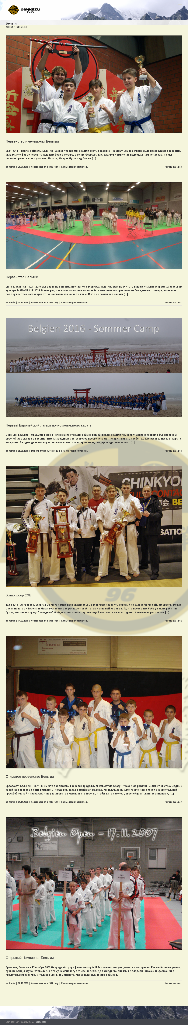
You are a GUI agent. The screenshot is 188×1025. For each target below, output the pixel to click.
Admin (12, 166)
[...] (94, 158)
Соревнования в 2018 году (44, 166)
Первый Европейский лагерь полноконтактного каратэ (49, 425)
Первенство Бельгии (22, 277)
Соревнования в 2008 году (44, 802)
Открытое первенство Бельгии (30, 776)
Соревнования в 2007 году (44, 983)
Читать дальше (172, 166)
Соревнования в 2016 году (44, 302)
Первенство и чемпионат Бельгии (32, 141)
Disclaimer (41, 1021)
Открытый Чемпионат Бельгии (30, 958)
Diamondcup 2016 (19, 595)
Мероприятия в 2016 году (44, 450)
